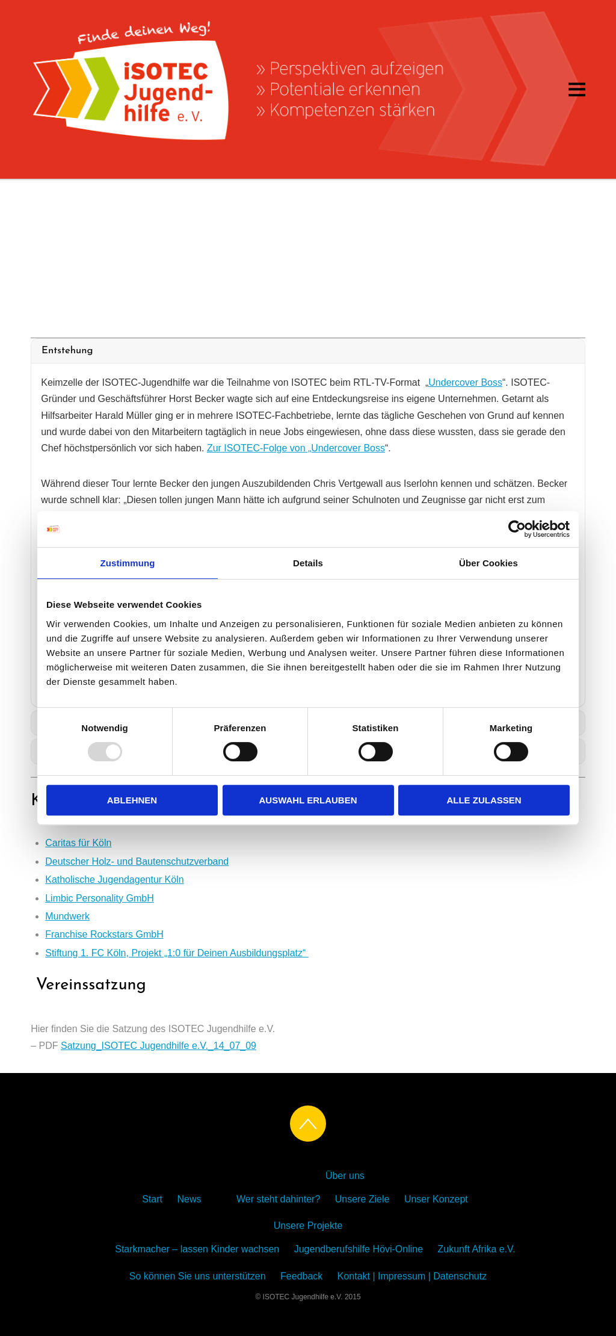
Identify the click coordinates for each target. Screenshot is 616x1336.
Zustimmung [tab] (127, 563)
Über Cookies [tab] (488, 563)
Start (152, 1199)
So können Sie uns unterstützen (197, 1276)
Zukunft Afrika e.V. (477, 1249)
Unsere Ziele (362, 1199)
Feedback (301, 1276)
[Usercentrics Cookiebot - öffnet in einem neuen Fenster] (517, 529)
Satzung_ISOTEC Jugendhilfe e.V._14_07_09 (158, 1046)
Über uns (345, 1176)
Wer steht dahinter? (278, 1199)
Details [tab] (308, 563)
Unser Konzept (436, 1199)
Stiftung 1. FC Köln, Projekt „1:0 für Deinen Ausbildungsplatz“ (177, 953)
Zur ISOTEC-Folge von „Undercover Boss (296, 448)
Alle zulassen (483, 800)
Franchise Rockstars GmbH (104, 934)
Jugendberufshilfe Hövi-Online (358, 1249)
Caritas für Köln (78, 843)
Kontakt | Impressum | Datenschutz (412, 1276)
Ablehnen (132, 800)
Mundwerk (67, 916)
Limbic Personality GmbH (99, 898)
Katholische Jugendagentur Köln (114, 879)
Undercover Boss (465, 382)
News (189, 1199)
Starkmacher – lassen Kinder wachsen (197, 1249)
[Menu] (576, 89)
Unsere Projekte (308, 1225)
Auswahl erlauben (308, 800)
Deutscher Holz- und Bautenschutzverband (137, 861)
